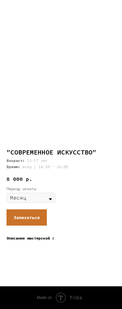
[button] (27, 217)
